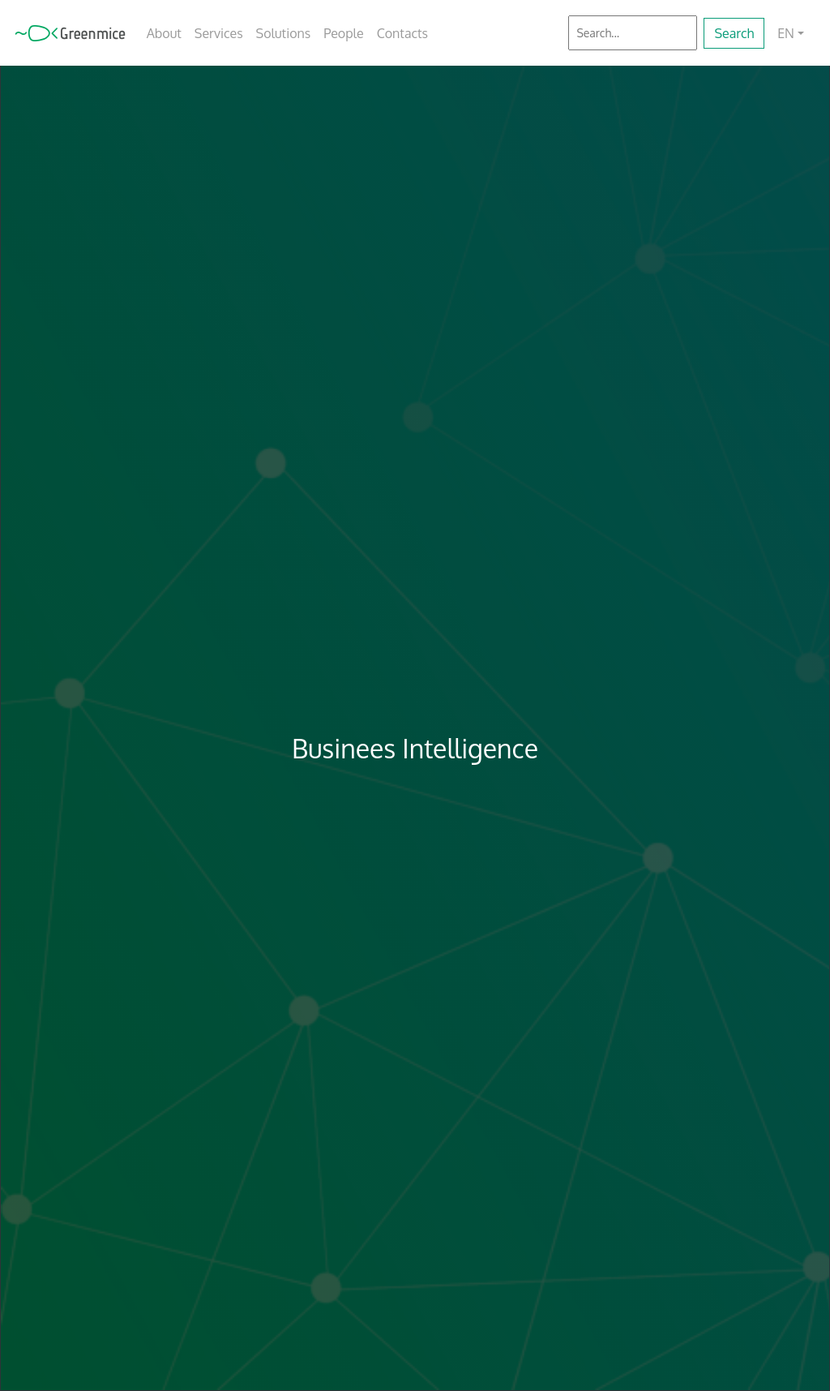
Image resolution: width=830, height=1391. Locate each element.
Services (219, 33)
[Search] (632, 32)
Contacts (402, 33)
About (164, 33)
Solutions (283, 33)
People (343, 33)
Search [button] (734, 33)
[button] (791, 33)
